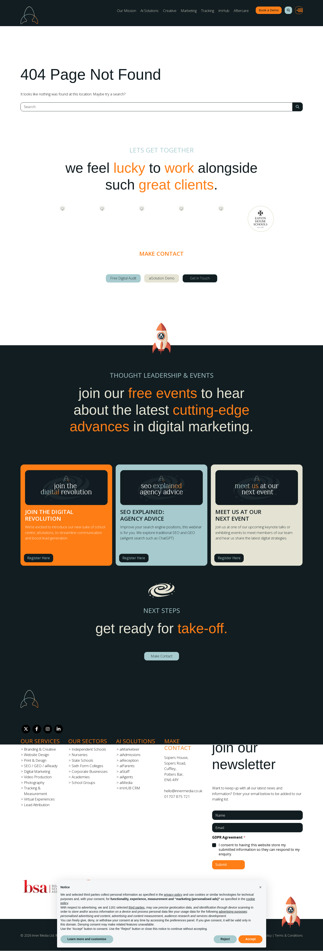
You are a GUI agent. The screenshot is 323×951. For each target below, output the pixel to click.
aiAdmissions (130, 754)
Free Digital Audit (123, 278)
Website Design (36, 754)
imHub (223, 10)
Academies (81, 776)
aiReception (129, 760)
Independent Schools (89, 749)
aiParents (127, 765)
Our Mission (126, 10)
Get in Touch (200, 278)
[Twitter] (26, 729)
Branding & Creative (40, 749)
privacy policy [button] (173, 894)
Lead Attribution (36, 804)
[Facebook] (36, 729)
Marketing (189, 10)
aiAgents (126, 776)
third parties (136, 907)
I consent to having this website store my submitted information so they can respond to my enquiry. (259, 849)
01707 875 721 (177, 796)
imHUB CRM (130, 787)
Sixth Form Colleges (87, 765)
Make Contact (161, 656)
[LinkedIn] (58, 729)
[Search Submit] (298, 106)
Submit (221, 864)
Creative (169, 10)
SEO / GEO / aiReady (40, 765)
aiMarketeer (129, 749)
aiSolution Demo (161, 278)
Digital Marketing (37, 771)
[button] (288, 10)
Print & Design (35, 760)
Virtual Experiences (39, 799)
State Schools (82, 760)
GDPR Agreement (228, 837)
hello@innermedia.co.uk (183, 790)
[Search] (156, 106)
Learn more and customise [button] (87, 939)
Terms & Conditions (289, 935)
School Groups (83, 782)
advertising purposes (233, 911)
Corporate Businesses (90, 771)
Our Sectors (87, 741)
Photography (34, 782)
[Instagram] (47, 729)
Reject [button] (225, 939)
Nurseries (80, 754)
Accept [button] (250, 939)
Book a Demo (269, 10)
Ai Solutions (149, 10)
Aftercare (241, 10)
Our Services (40, 741)
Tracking (207, 10)
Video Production (38, 776)
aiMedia (126, 782)
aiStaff (124, 771)
